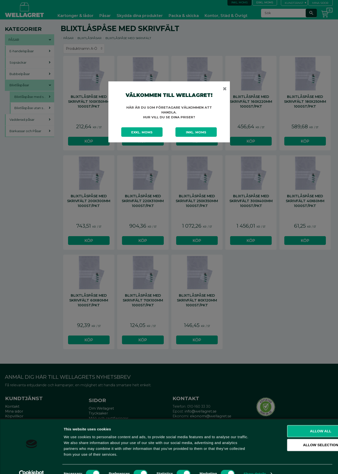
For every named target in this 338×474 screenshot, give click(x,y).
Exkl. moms (142, 132)
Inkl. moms (196, 132)
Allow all (297, 421)
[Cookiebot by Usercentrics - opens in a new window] (31, 464)
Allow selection (297, 435)
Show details (255, 464)
